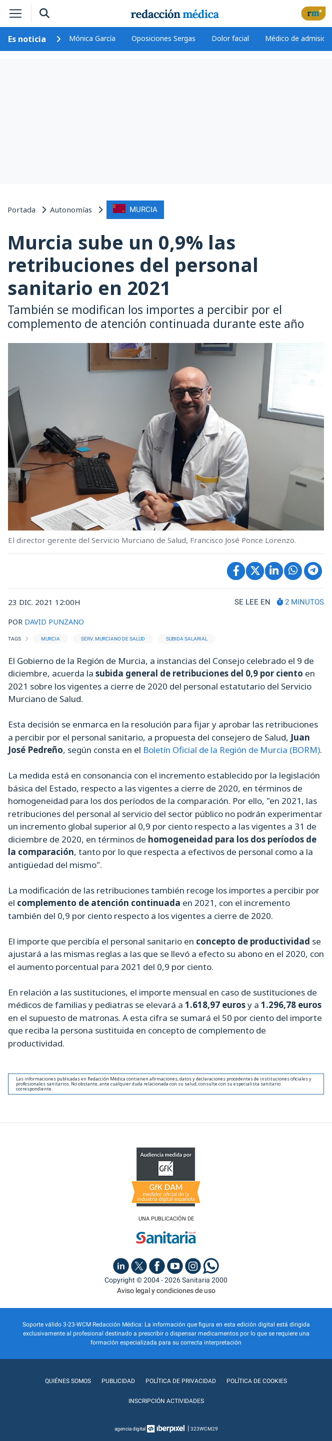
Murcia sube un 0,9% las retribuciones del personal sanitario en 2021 (133, 264)
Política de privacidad (180, 1380)
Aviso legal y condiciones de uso (166, 1290)
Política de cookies (255, 1380)
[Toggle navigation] (15, 13)
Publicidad (119, 1380)
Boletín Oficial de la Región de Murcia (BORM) (232, 749)
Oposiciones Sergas (164, 38)
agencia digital (130, 1428)
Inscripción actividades (166, 1400)
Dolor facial (230, 38)
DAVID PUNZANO (55, 621)
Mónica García (92, 38)
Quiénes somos (69, 1380)
